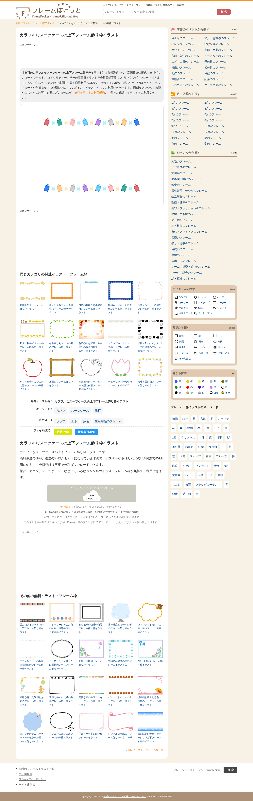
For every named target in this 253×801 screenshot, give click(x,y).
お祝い (186, 465)
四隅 (181, 341)
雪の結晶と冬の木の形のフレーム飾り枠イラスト (120, 628)
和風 (200, 308)
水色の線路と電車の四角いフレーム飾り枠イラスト (90, 309)
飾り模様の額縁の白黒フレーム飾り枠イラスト (90, 628)
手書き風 (183, 308)
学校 (220, 475)
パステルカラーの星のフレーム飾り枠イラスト (149, 309)
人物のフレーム (181, 161)
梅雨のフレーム (181, 67)
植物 (175, 418)
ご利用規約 (64, 506)
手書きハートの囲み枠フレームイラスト (90, 735)
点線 (203, 418)
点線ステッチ (186, 313)
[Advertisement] (92, 56)
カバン (60, 410)
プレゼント (202, 465)
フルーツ (221, 456)
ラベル (221, 347)
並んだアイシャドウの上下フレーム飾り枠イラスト (31, 628)
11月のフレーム (181, 132)
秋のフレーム (179, 143)
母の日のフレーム (215, 61)
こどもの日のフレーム (185, 61)
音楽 (217, 465)
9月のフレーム (180, 126)
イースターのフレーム (218, 55)
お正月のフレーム (182, 38)
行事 (219, 437)
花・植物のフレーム (183, 225)
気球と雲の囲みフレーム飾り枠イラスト (149, 383)
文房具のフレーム (182, 173)
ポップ (55, 23)
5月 (211, 475)
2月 (229, 437)
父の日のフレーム (215, 67)
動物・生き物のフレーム (186, 214)
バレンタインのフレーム (186, 43)
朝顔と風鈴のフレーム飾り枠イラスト (90, 663)
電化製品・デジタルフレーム (189, 190)
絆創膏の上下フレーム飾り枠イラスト (31, 307)
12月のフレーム (214, 132)
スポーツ (195, 456)
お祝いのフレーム (182, 249)
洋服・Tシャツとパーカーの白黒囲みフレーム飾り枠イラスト (150, 347)
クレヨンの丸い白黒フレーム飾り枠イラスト (61, 735)
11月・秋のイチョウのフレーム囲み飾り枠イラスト (32, 347)
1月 (174, 437)
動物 (190, 428)
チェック (222, 308)
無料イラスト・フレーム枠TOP (32, 23)
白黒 (216, 392)
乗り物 (186, 493)
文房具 (176, 475)
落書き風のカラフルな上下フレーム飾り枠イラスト (90, 701)
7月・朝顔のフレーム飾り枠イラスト (150, 663)
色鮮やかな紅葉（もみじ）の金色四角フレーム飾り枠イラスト (90, 347)
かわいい (202, 297)
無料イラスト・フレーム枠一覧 (146, 750)
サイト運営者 (27, 784)
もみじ (176, 484)
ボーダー (222, 302)
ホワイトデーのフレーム (186, 49)
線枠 (185, 418)
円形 (200, 341)
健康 (175, 493)
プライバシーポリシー (32, 779)
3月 (207, 428)
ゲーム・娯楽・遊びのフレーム (190, 266)
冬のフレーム (212, 143)
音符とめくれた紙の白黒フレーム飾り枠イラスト (61, 701)
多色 (86, 421)
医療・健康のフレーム (185, 202)
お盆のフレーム (214, 73)
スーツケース (80, 410)
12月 (217, 428)
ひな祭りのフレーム (216, 43)
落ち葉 (176, 446)
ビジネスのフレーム (183, 167)
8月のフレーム (213, 120)
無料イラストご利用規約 (89, 92)
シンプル (183, 297)
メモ (182, 456)
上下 (74, 421)
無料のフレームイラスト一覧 (37, 768)
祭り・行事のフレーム (185, 243)
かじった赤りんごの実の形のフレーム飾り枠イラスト (31, 385)
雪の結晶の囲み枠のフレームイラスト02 (120, 663)
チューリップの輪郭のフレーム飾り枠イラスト (120, 385)
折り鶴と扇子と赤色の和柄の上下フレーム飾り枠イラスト (149, 701)
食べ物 (213, 446)
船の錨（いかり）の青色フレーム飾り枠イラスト (120, 309)
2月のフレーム (213, 102)
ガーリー (183, 302)
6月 (226, 465)
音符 (201, 475)
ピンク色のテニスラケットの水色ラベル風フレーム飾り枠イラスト (31, 737)
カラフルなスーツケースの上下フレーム (91, 488)
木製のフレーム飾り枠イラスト (61, 383)
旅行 (98, 410)
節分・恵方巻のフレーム (219, 38)
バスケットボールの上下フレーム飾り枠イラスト (120, 701)
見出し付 (203, 352)
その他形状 (185, 358)
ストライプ (204, 302)
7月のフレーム (180, 120)
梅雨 (188, 484)
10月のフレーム (214, 126)
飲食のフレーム (181, 184)
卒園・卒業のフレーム (218, 49)
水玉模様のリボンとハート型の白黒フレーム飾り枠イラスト (90, 385)
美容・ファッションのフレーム (190, 208)
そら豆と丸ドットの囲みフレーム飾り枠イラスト (61, 347)
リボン (202, 347)
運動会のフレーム (182, 79)
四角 (181, 335)
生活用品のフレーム (108, 421)
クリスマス (188, 437)
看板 (208, 456)
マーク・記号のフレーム (186, 272)
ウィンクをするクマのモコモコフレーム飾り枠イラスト (149, 628)
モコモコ (184, 352)
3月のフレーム (180, 108)
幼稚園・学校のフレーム (186, 179)
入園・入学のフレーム (185, 55)
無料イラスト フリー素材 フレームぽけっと (125, 796)
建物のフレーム (181, 255)
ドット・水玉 (205, 313)
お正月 (189, 446)
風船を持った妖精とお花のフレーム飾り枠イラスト (31, 701)
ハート (189, 475)
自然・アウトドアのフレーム (189, 231)
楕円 (220, 341)
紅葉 (201, 446)
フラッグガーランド (207, 484)
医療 (175, 465)
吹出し (182, 347)
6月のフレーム (213, 114)
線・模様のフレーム (183, 278)
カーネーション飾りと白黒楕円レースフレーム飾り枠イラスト (61, 665)
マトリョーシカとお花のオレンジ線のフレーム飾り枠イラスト (61, 628)
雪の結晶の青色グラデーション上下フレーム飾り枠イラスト (149, 737)
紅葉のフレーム (214, 79)
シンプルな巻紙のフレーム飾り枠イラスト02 (120, 735)
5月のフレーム (180, 114)
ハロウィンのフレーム (185, 85)
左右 (220, 335)
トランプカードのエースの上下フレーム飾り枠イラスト (120, 347)
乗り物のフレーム (182, 220)
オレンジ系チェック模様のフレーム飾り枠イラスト (61, 309)
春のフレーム (179, 137)
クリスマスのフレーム (218, 85)
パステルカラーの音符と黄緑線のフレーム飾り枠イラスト (31, 665)
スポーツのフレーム (183, 260)
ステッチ (223, 418)
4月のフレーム (213, 108)
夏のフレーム (212, 137)
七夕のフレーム (181, 73)
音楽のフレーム (181, 237)
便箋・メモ (224, 352)
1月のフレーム (180, 102)
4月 (202, 437)
